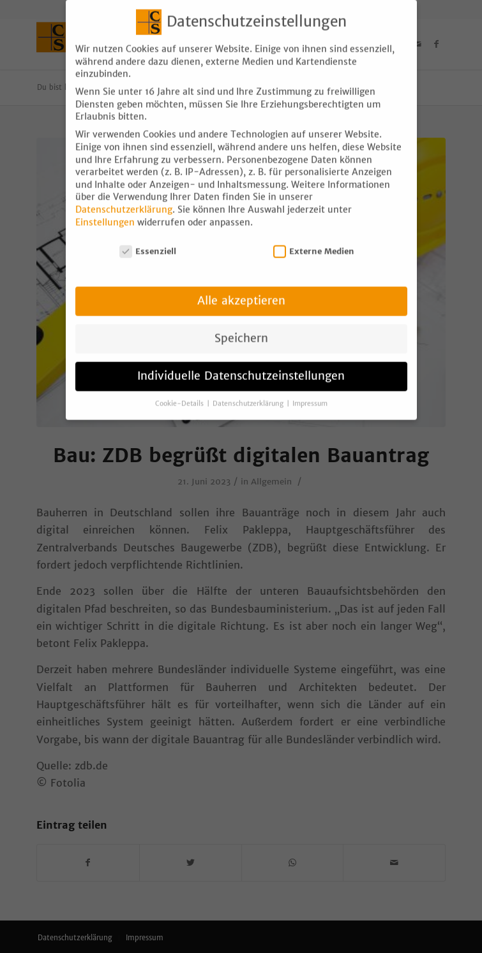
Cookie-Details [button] (180, 395)
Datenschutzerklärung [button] (249, 395)
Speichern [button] (241, 330)
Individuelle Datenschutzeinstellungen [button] (241, 368)
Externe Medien (314, 243)
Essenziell (148, 243)
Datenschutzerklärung (123, 201)
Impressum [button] (310, 395)
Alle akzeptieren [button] (241, 293)
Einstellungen (105, 213)
